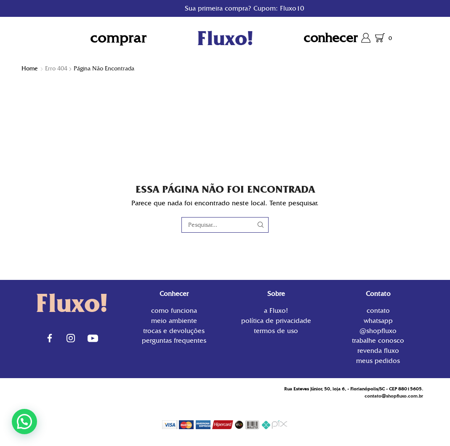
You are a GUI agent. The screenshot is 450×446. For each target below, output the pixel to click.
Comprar (118, 37)
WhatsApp (378, 321)
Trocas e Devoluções (174, 331)
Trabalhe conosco (378, 340)
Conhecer (331, 38)
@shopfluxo (378, 331)
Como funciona (174, 311)
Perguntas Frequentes (174, 340)
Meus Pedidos (378, 360)
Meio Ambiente (174, 321)
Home (29, 68)
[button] (24, 421)
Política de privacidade (276, 321)
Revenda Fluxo (378, 351)
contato (378, 311)
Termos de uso (276, 330)
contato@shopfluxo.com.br (394, 396)
